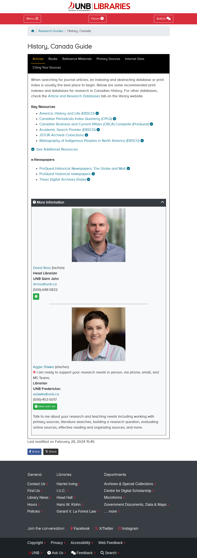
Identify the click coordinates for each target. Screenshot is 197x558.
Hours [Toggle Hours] (97, 18)
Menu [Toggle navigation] (30, 18)
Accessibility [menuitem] (80, 543)
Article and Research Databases (74, 96)
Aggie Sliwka (43, 367)
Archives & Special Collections (128, 484)
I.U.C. (61, 491)
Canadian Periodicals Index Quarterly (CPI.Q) (75, 119)
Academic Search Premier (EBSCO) (67, 130)
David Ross (42, 268)
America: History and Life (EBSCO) (66, 113)
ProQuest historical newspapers (65, 174)
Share (34, 451)
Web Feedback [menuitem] (110, 543)
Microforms (113, 497)
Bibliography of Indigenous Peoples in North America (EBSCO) (89, 141)
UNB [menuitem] (35, 553)
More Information (48, 202)
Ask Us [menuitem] (55, 553)
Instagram (128, 528)
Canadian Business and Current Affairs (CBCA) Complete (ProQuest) (94, 124)
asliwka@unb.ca (46, 394)
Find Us (33, 491)
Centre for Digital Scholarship (127, 491)
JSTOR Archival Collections (61, 135)
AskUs (164, 18)
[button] (54, 149)
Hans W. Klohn (68, 504)
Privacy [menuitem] (57, 543)
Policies (33, 511)
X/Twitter (104, 528)
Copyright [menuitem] (35, 543)
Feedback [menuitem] (81, 553)
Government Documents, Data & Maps (135, 504)
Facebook (80, 528)
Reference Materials (77, 59)
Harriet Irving (67, 484)
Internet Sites (134, 59)
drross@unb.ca (45, 284)
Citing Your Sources (47, 67)
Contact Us (36, 484)
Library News (38, 497)
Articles (38, 59)
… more (110, 511)
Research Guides (50, 31)
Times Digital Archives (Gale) (62, 179)
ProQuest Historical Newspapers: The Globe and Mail (82, 169)
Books (52, 59)
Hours (32, 504)
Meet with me (45, 406)
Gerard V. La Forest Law (76, 511)
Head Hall (64, 497)
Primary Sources (108, 59)
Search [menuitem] (108, 553)
